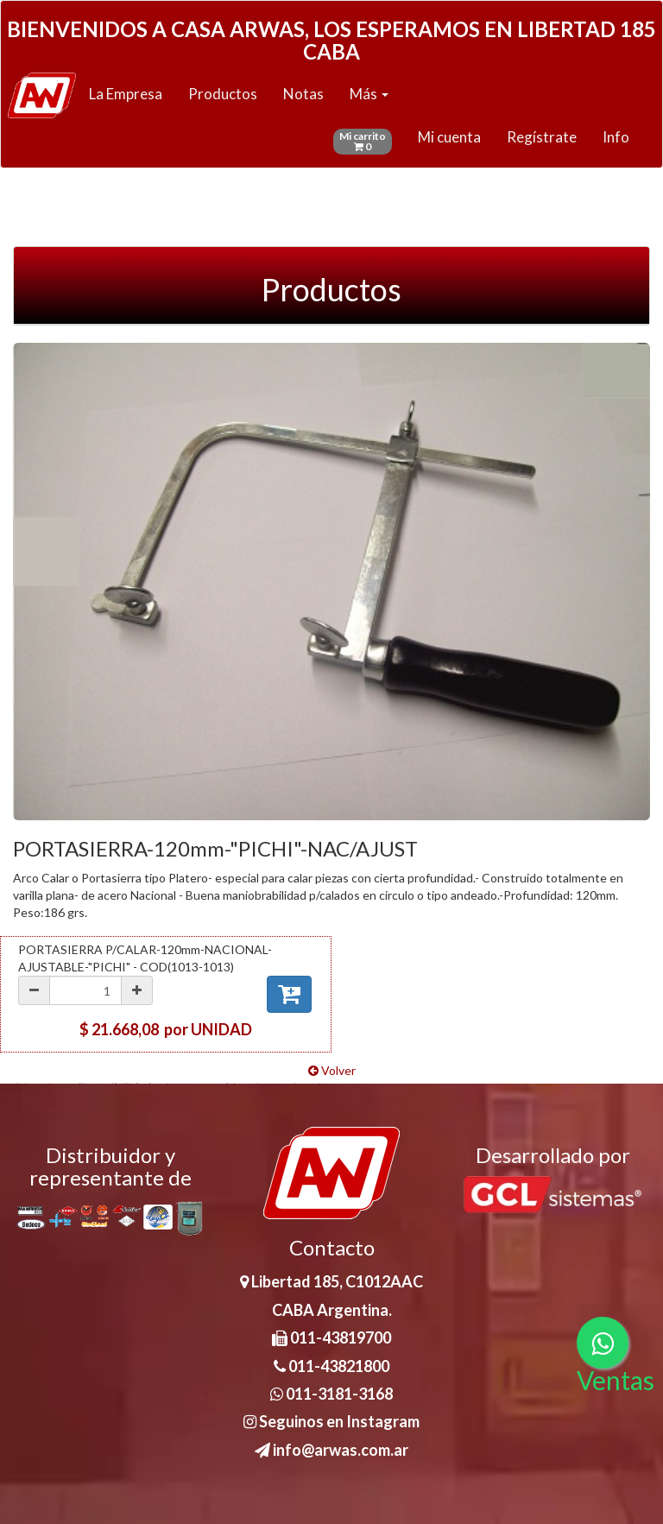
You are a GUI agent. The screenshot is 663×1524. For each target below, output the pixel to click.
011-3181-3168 (331, 1393)
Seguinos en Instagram (331, 1421)
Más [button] (369, 94)
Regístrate (542, 137)
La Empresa (125, 94)
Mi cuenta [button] (449, 137)
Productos (222, 94)
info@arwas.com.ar (331, 1449)
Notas (303, 94)
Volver (332, 1070)
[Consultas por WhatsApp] (602, 1343)
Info (616, 137)
